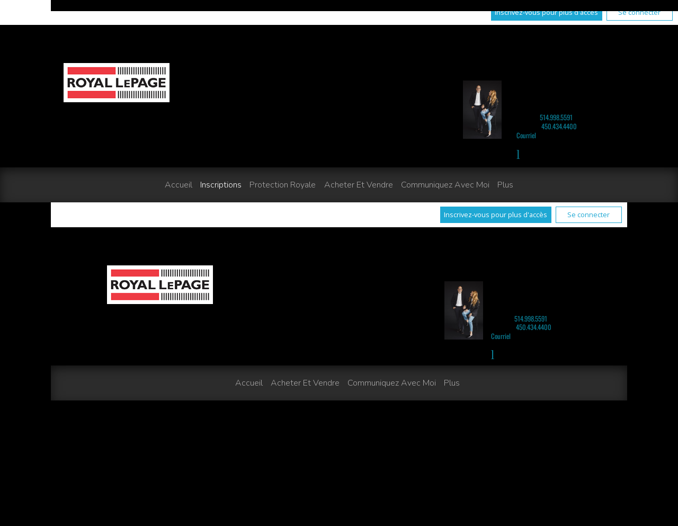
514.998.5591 (556, 117)
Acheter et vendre (358, 185)
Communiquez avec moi (445, 185)
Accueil (178, 185)
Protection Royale (282, 185)
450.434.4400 (559, 126)
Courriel (526, 135)
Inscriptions (221, 185)
